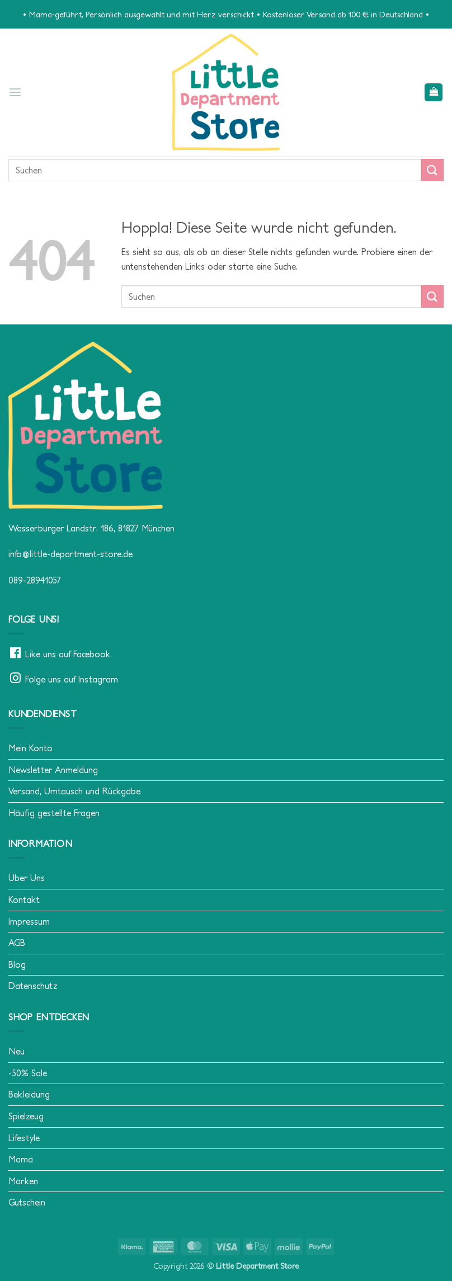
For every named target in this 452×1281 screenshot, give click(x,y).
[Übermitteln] (432, 170)
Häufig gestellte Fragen (54, 813)
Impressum (29, 921)
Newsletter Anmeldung (53, 770)
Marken (23, 1181)
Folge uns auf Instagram (71, 679)
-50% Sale (27, 1073)
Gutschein (26, 1202)
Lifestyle (24, 1138)
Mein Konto (30, 748)
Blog (17, 964)
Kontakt (24, 899)
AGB (16, 943)
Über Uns (26, 878)
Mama (20, 1159)
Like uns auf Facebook (67, 654)
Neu (16, 1051)
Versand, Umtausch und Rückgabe (74, 791)
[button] (15, 92)
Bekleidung (29, 1094)
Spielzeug (26, 1116)
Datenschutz (33, 986)
